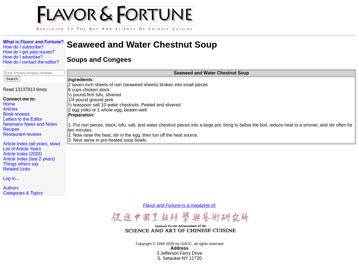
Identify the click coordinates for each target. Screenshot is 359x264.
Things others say (20, 164)
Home (9, 104)
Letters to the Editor (22, 119)
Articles (10, 109)
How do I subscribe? (23, 47)
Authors (11, 188)
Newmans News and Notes (30, 124)
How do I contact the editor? (31, 62)
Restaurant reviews (22, 134)
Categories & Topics (23, 193)
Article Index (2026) (22, 153)
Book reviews (16, 114)
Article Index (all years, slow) (31, 143)
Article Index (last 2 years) (29, 158)
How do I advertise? (23, 57)
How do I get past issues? (28, 52)
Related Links (16, 169)
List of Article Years (22, 148)
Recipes (11, 129)
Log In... (11, 178)
